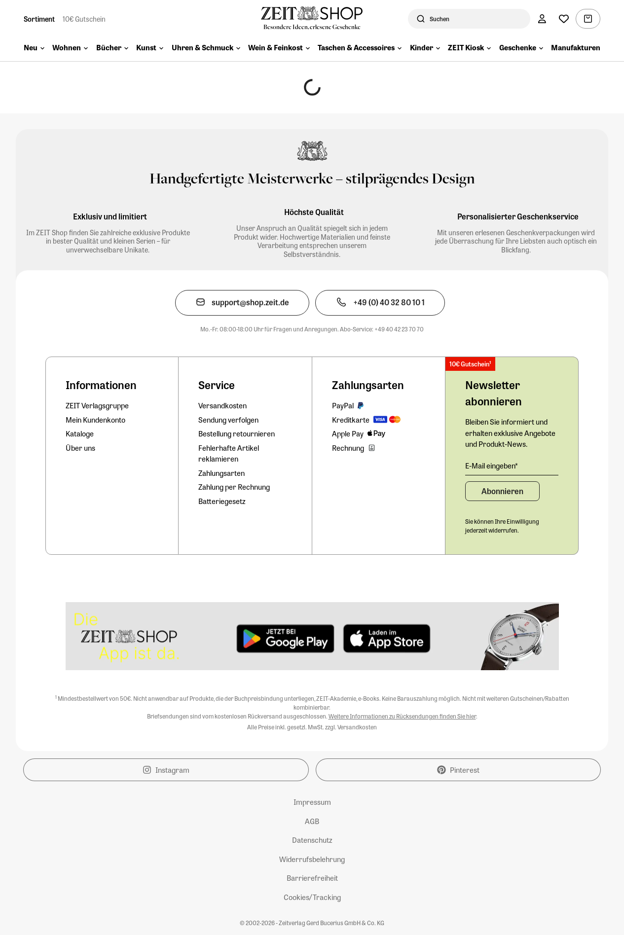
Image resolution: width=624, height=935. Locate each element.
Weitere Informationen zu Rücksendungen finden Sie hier (402, 716)
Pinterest (458, 769)
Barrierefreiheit (312, 877)
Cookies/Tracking (312, 897)
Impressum (312, 801)
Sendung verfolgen (228, 419)
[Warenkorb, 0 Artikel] (588, 19)
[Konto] (542, 19)
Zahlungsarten (221, 473)
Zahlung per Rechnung (234, 486)
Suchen (439, 18)
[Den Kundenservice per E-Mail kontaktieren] (242, 303)
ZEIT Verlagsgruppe (97, 405)
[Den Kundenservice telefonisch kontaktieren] (380, 303)
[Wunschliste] (564, 19)
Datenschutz (312, 839)
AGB (312, 821)
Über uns (80, 447)
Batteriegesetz (222, 501)
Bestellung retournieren (236, 433)
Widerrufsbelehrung (312, 859)
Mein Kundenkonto (95, 419)
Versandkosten (222, 405)
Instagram (166, 769)
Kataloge (80, 433)
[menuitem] (34, 48)
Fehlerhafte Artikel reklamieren (228, 453)
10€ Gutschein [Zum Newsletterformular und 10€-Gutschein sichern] (84, 19)
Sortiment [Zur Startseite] (39, 19)
